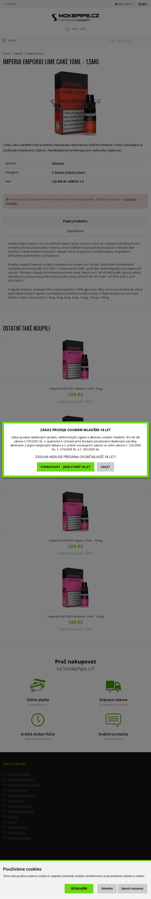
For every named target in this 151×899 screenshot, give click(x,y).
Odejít (105, 467)
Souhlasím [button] (79, 888)
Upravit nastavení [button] (132, 888)
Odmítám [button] (107, 888)
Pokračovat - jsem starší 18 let (66, 467)
